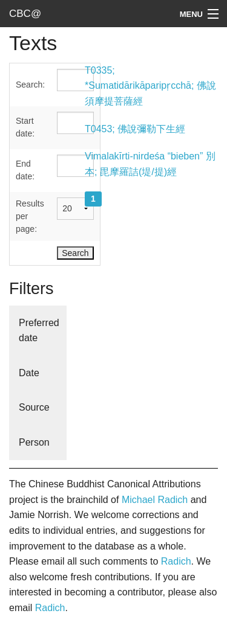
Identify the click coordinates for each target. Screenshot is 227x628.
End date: (25, 170)
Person (34, 442)
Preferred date (39, 331)
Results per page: (30, 216)
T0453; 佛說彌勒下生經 (135, 129)
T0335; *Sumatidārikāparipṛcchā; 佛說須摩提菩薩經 (150, 85)
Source (34, 407)
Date (29, 373)
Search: (30, 84)
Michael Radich (155, 500)
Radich (176, 561)
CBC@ (25, 13)
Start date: (25, 127)
